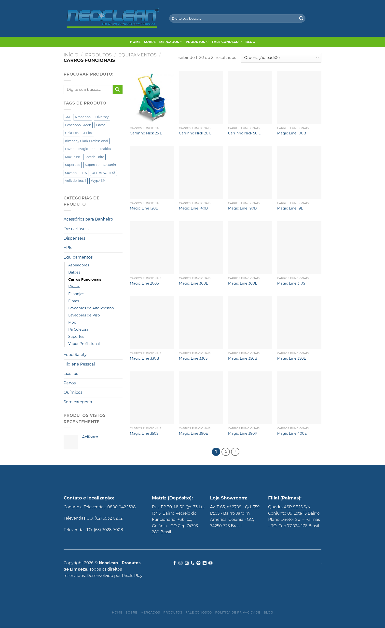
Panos (70, 383)
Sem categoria (78, 402)
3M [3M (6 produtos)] (67, 117)
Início (71, 55)
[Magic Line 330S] (201, 322)
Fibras (73, 301)
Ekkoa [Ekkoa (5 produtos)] (101, 125)
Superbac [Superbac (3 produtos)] (72, 165)
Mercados (170, 41)
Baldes (74, 272)
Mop (72, 322)
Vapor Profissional (84, 343)
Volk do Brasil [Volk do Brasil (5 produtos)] (75, 181)
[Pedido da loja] (281, 58)
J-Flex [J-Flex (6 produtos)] (88, 133)
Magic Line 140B (193, 208)
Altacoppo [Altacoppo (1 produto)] (83, 117)
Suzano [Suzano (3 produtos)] (71, 173)
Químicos (73, 392)
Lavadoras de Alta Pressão (91, 308)
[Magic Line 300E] (250, 247)
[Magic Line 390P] (250, 397)
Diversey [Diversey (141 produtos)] (102, 117)
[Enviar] (301, 18)
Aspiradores (78, 265)
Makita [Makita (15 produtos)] (105, 149)
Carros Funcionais (84, 279)
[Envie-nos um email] (186, 563)
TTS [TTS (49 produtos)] (84, 173)
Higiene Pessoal (79, 364)
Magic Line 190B (242, 208)
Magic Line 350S (144, 433)
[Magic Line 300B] (201, 247)
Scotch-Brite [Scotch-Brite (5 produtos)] (94, 157)
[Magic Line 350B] (250, 322)
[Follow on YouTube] (210, 563)
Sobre (150, 42)
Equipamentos (137, 55)
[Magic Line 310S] (299, 247)
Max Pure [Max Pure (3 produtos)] (72, 157)
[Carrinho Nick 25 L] (152, 97)
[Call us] (192, 563)
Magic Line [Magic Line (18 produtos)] (87, 149)
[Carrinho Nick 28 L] (201, 97)
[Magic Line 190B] (250, 172)
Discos (74, 286)
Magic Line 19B (290, 208)
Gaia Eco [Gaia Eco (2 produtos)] (72, 133)
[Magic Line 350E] (299, 322)
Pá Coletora (78, 329)
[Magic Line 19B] (299, 172)
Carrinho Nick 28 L (195, 133)
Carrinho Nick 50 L (244, 133)
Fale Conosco (227, 41)
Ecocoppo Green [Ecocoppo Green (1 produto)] (78, 125)
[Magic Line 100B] (299, 97)
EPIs (68, 247)
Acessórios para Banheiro (88, 219)
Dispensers (74, 238)
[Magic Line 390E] (201, 397)
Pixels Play (132, 575)
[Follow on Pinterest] (198, 563)
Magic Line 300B (193, 283)
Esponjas (76, 294)
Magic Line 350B (242, 358)
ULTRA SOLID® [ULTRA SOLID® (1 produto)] (103, 173)
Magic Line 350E (291, 358)
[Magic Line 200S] (152, 247)
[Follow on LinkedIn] (204, 563)
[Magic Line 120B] (152, 172)
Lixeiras (71, 373)
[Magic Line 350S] (152, 397)
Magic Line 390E (193, 433)
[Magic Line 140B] (201, 172)
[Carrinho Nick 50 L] (250, 97)
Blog (250, 42)
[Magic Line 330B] (152, 322)
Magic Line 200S (144, 283)
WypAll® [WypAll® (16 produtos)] (98, 181)
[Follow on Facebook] (174, 563)
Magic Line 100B (291, 133)
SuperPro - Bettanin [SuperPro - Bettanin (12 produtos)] (100, 165)
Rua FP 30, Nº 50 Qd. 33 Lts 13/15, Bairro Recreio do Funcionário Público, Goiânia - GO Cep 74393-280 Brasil (178, 519)
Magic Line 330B (144, 358)
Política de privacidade (237, 612)
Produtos (197, 41)
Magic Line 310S (291, 283)
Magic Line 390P (242, 433)
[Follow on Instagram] (180, 563)
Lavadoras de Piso (84, 315)
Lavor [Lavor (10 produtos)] (69, 149)
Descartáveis (76, 228)
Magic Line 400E (292, 433)
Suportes (76, 336)
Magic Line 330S (193, 358)
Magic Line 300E (242, 283)
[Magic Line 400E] (299, 397)
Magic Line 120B (144, 208)
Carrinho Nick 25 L (146, 133)
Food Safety (75, 354)
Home (135, 42)
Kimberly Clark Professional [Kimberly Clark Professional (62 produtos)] (86, 141)
